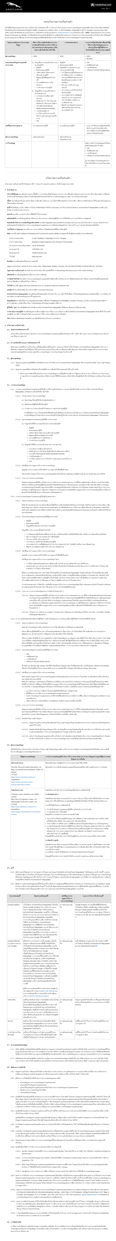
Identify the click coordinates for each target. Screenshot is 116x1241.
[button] (105, 8)
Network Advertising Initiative (38, 996)
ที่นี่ (96, 946)
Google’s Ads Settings (46, 991)
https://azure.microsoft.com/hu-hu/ (23, 777)
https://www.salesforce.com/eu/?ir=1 (24, 807)
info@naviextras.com (65, 33)
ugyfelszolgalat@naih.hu (90, 1195)
